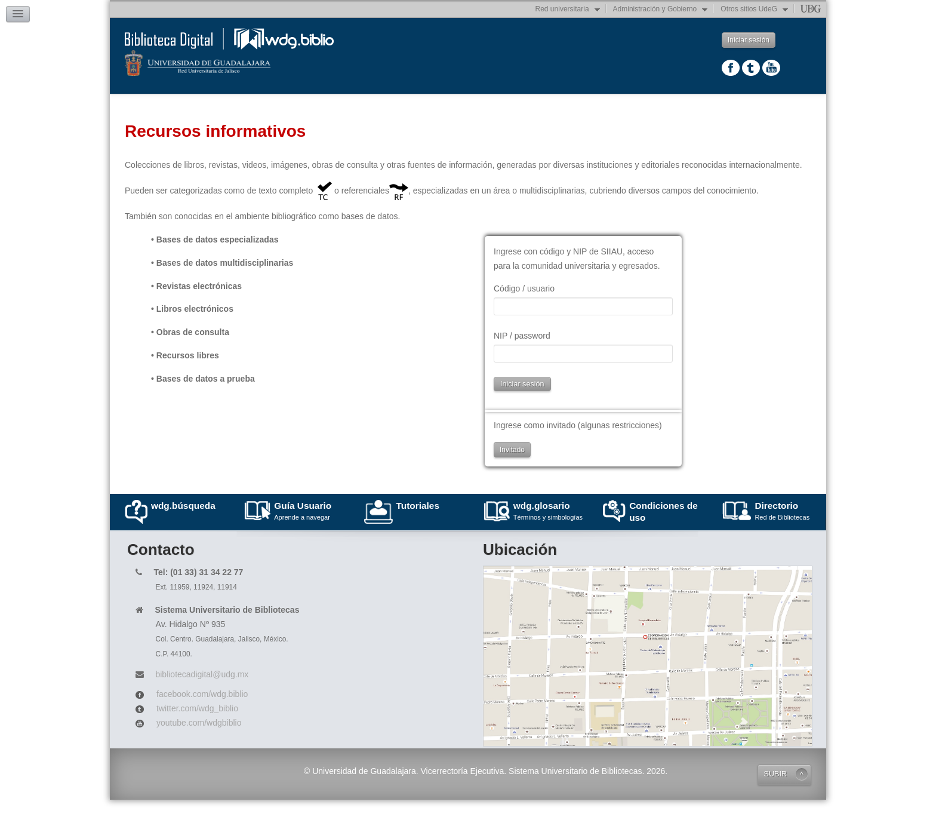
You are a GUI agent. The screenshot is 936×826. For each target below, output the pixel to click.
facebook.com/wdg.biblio (202, 720)
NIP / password (522, 362)
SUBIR (775, 800)
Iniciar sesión (748, 40)
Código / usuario (524, 315)
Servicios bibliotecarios (762, 108)
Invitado (512, 476)
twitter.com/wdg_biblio (197, 734)
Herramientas (640, 108)
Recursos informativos (274, 103)
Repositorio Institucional (404, 108)
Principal (160, 108)
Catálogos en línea (525, 108)
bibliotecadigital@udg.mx (201, 700)
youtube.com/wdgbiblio (198, 749)
